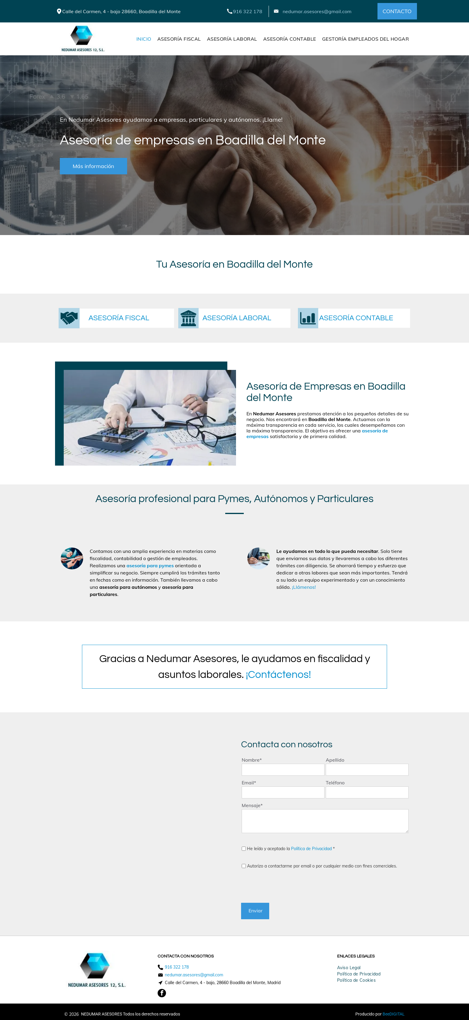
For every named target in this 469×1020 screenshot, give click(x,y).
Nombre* (252, 760)
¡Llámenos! (304, 587)
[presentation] (287, 885)
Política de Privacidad (311, 848)
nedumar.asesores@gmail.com (317, 11)
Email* (249, 783)
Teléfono (335, 783)
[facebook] (162, 994)
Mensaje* (252, 805)
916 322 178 (247, 11)
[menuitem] (143, 39)
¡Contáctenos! (278, 674)
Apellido (335, 760)
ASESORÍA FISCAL (119, 318)
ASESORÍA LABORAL (236, 318)
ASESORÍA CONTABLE (356, 318)
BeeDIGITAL (394, 1014)
